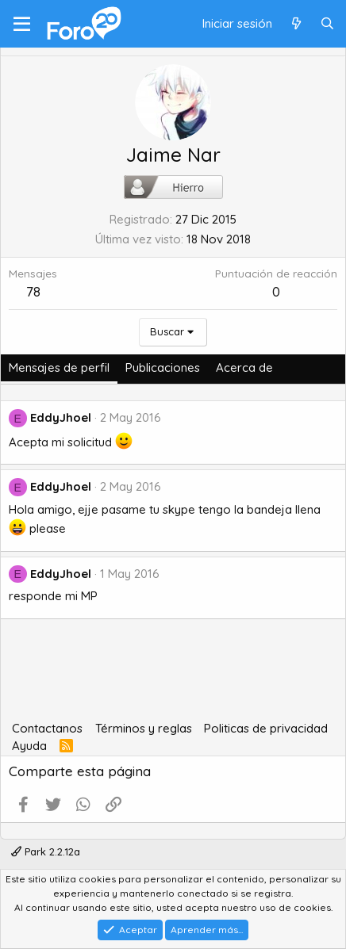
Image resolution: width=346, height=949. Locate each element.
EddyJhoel (60, 417)
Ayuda (29, 745)
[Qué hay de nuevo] (295, 24)
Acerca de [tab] (244, 367)
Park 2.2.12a (45, 851)
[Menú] (21, 24)
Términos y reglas (143, 728)
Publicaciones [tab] (162, 367)
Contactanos (47, 728)
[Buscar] (327, 24)
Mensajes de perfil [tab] (59, 367)
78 (33, 291)
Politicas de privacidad (266, 728)
